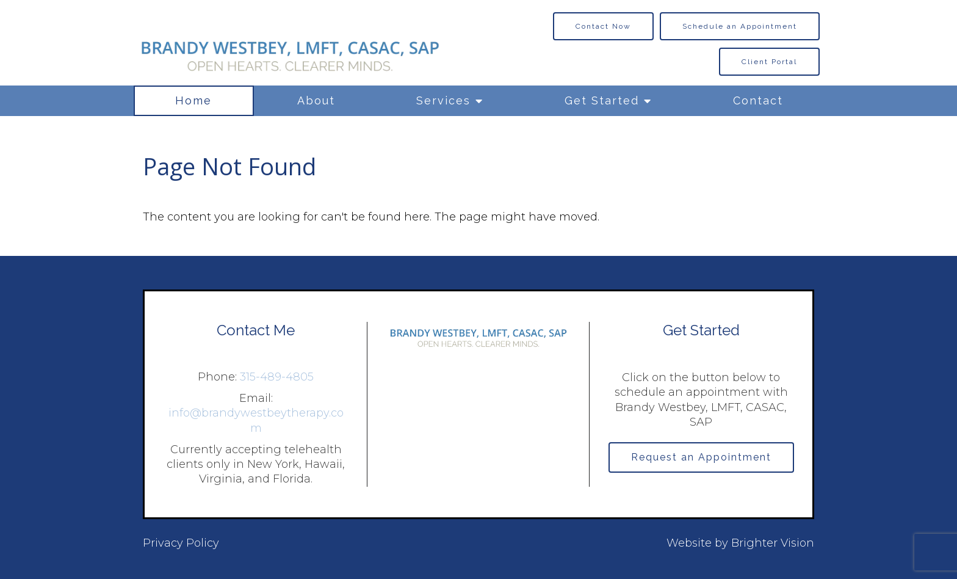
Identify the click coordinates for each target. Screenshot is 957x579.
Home (193, 100)
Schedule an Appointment (739, 26)
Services (443, 100)
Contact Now (603, 26)
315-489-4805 (277, 377)
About (316, 100)
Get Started (602, 100)
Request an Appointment (701, 457)
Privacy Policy (181, 543)
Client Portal (769, 61)
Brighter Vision (772, 543)
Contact (758, 100)
